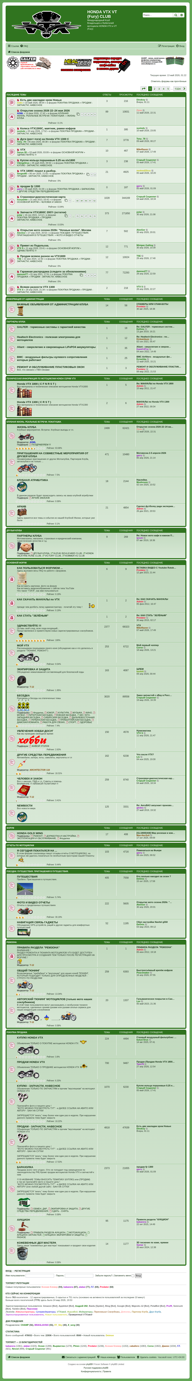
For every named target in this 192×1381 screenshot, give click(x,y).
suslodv (21, 131)
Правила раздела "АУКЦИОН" (153, 1219)
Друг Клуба (155, 1312)
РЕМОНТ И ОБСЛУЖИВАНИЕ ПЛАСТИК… (159, 367)
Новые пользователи (56, 1314)
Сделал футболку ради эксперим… (156, 506)
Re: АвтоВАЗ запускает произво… (155, 805)
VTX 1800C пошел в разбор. (38, 170)
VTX (22, 149)
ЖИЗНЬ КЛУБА (26, 427)
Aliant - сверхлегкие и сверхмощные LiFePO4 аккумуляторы (56, 347)
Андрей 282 (81, 1306)
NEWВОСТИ (24, 805)
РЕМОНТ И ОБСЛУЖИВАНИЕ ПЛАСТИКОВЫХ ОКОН (50, 367)
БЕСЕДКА (23, 695)
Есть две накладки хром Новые (41, 99)
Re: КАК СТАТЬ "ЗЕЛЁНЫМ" (152, 615)
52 (94, 200)
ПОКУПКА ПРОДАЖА (68, 102)
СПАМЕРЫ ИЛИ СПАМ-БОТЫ (152, 304)
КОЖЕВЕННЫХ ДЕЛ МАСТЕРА (36, 1242)
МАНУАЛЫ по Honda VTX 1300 (153, 402)
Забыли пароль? (103, 1275)
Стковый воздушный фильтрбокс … (156, 1037)
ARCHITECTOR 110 (40, 770)
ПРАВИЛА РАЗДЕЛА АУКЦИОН (48, 1232)
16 (82, 216)
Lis (138, 757)
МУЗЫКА (76, 712)
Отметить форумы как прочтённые (168, 81)
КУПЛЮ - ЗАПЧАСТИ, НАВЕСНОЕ (34, 165)
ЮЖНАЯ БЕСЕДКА (65, 715)
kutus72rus (142, 1040)
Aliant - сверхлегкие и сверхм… (154, 347)
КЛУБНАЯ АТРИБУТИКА (32, 480)
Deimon (110, 1335)
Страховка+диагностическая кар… (155, 778)
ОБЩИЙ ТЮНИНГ (28, 970)
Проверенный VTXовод (80, 1314)
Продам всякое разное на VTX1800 (42, 256)
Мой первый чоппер (148, 645)
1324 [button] (178, 88)
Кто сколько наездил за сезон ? (154, 876)
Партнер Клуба (140, 1312)
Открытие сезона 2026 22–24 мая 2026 (45, 110)
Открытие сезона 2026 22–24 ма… (155, 427)
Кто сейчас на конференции (23, 1293)
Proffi (169, 1306)
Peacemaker (143, 972)
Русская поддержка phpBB (96, 1368)
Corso (140, 647)
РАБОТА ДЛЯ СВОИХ (52, 722)
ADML (20, 113)
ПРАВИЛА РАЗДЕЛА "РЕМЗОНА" (38, 947)
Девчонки (126, 1312)
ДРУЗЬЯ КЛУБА (14, 530)
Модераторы (85, 1312)
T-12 (32, 687)
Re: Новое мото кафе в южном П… (155, 535)
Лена (139, 110)
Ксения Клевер (50, 1287)
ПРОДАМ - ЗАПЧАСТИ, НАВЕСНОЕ (35, 176)
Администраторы (24, 1312)
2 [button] (154, 88)
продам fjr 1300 (30, 186)
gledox (140, 808)
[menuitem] (24, 46)
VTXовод (61, 1312)
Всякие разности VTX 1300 (37, 286)
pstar (19, 215)
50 (86, 200)
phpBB (89, 1364)
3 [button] (159, 88)
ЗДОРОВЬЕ (84, 722)
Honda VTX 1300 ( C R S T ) (34, 402)
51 (90, 200)
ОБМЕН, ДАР (39, 1208)
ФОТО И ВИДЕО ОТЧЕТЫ (69, 235)
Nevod (15, 1349)
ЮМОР (49, 712)
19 (94, 216)
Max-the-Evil (143, 835)
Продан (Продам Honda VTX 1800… (156, 1062)
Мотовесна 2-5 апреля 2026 (151, 453)
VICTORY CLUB (51, 555)
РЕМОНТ (37, 836)
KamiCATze (143, 349)
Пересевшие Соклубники (107, 1312)
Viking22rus (23, 163)
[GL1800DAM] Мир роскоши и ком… (156, 833)
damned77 (22, 274)
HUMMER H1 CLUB (73, 555)
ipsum (140, 538)
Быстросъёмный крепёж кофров (155, 970)
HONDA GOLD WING (30, 833)
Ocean (41, 1346)
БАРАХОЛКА (88, 189)
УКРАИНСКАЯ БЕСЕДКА (42, 720)
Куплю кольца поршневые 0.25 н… (156, 1085)
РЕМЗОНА (12, 942)
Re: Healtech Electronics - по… (153, 336)
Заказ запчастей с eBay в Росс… (154, 695)
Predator (141, 306)
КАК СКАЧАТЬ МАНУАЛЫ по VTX (38, 599)
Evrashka (141, 359)
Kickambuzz (143, 339)
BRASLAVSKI (41, 1325)
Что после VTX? (145, 754)
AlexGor (21, 233)
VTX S (20, 248)
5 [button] (168, 88)
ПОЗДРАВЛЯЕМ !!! (40, 444)
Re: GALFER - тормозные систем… (155, 326)
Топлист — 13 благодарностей (24, 1342)
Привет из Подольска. (34, 245)
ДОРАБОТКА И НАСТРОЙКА (60, 836)
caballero (134, 1346)
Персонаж (32, 1309)
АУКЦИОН (23, 1219)
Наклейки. (142, 480)
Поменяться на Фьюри (149, 850)
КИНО (87, 712)
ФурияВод (72, 1312)
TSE (19, 259)
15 (77, 216)
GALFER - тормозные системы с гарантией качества (51, 326)
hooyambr (22, 199)
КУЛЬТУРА (62, 712)
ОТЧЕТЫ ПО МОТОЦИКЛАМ (20, 845)
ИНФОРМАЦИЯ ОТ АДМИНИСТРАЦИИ (25, 299)
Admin (140, 386)
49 (82, 200)
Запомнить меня (124, 1275)
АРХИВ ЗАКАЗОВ (39, 498)
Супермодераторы (46, 1312)
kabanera (141, 1222)
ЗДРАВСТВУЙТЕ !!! (26, 155)
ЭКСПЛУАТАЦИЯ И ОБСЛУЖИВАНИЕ (48, 837)
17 (86, 216)
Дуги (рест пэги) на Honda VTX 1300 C (44, 139)
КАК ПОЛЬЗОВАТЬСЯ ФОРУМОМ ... (40, 567)
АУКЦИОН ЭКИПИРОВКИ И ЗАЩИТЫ (63, 1235)
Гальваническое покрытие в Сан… (156, 999)
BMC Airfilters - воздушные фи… (154, 357)
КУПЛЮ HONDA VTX (30, 1037)
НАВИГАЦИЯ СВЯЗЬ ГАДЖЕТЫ (37, 922)
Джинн (165, 1346)
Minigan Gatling (145, 245)
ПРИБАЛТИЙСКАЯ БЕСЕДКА (74, 720)
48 (77, 200)
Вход (8, 1271)
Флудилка (37, 712)
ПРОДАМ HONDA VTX (31, 1062)
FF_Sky (58, 1325)
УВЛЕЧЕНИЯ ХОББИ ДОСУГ (35, 730)
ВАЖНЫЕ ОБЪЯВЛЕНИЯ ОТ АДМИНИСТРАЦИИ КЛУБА (52, 304)
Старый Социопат (146, 160)
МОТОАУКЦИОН (76, 1232)
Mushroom (142, 482)
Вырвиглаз (59, 1346)
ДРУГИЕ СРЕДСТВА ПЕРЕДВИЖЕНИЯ (39, 191)
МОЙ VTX (23, 645)
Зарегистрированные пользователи (25, 1314)
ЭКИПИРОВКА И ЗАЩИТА (33, 669)
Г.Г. (92, 1287)
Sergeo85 (22, 173)
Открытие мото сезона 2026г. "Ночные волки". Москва (55, 230)
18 (90, 216)
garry (20, 189)
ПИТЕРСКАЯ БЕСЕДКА (39, 715)
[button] (144, 88)
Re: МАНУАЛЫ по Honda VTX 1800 (155, 383)
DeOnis (140, 329)
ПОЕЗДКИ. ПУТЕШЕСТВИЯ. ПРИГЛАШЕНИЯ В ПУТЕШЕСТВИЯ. (53, 234)
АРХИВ (21, 506)
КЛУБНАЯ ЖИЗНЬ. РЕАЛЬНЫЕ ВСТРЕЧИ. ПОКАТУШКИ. (42, 114)
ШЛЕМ (140, 669)
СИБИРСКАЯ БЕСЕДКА (54, 717)
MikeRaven (142, 149)
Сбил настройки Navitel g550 (152, 922)
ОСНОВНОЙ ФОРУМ (72, 152)
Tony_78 (21, 142)
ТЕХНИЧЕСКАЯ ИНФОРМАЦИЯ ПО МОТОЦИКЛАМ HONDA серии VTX (41, 379)
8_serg (71, 1325)
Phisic (76, 1346)
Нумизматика (144, 730)
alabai (82, 1287)
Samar (140, 1245)
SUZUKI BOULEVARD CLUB (66, 553)
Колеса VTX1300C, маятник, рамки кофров (47, 128)
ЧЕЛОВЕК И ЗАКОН (51, 202)
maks (20, 102)
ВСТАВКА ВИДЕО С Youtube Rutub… (156, 567)
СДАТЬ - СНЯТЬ (59, 1211)
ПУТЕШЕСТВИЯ (27, 876)
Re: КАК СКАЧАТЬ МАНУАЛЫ (152, 599)
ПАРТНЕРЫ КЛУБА (16, 322)
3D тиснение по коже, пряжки (152, 1242)
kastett (140, 671)
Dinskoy (141, 99)
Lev (138, 1001)
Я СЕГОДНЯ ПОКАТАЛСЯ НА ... (37, 850)
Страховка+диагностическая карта (42, 196)
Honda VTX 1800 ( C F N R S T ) (36, 383)
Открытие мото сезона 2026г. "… (154, 902)
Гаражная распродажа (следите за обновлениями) (53, 271)
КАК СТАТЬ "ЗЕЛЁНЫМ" (32, 615)
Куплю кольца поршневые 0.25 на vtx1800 (47, 160)
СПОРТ (71, 722)
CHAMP (25, 1325)
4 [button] (163, 88)
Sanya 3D (22, 152)
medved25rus (144, 170)
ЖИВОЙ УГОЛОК (39, 746)
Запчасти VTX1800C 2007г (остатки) (43, 212)
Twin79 (140, 1064)
